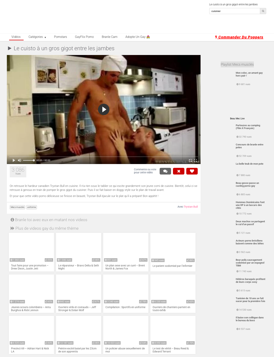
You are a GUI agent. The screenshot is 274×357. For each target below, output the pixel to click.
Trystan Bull (191, 206)
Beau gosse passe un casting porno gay (247, 184)
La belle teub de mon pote (249, 163)
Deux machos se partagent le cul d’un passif (250, 223)
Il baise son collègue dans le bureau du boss (250, 319)
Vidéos (16, 37)
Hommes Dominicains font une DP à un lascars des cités (250, 205)
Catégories (36, 37)
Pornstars (60, 37)
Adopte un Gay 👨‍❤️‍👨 (137, 37)
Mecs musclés (17, 207)
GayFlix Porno (84, 37)
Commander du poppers (239, 37)
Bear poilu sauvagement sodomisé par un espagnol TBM (250, 262)
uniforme (31, 207)
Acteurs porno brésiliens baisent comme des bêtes (250, 242)
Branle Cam (109, 37)
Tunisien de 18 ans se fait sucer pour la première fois (250, 300)
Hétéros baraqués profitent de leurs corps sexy (250, 280)
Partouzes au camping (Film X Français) (248, 127)
